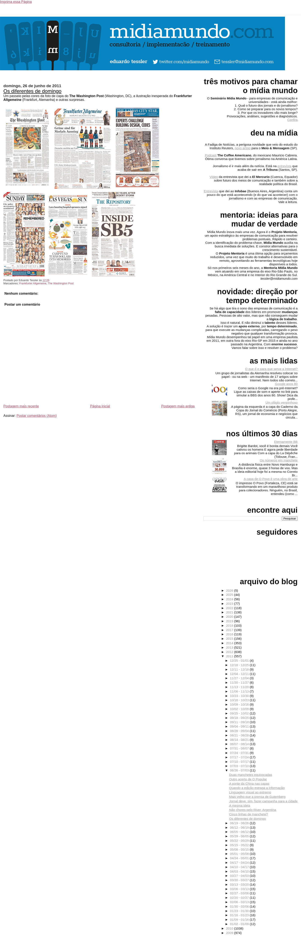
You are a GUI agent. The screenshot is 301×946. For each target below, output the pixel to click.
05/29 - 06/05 (240, 836)
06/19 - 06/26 (240, 823)
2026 (230, 590)
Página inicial (100, 406)
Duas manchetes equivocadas (250, 775)
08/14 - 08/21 (240, 739)
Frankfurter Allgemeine (32, 283)
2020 (230, 616)
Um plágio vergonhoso (282, 402)
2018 (230, 625)
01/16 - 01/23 (240, 915)
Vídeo (214, 177)
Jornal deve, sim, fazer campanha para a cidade (263, 801)
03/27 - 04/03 (240, 875)
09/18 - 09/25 (240, 718)
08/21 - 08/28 (240, 735)
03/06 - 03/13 (240, 889)
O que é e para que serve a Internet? (271, 369)
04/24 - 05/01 (240, 858)
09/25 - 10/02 (240, 713)
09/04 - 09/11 (240, 726)
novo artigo (243, 148)
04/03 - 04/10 (240, 871)
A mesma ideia (239, 805)
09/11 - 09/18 (240, 722)
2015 (230, 638)
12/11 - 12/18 (240, 669)
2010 (230, 928)
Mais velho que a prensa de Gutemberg (257, 796)
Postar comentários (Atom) (36, 415)
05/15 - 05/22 (240, 845)
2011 (230, 656)
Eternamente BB (286, 441)
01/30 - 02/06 (240, 906)
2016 (230, 634)
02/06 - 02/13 (240, 902)
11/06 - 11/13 (240, 691)
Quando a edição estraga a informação (257, 788)
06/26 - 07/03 (240, 770)
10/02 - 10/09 (240, 709)
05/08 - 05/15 (240, 849)
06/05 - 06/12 (240, 832)
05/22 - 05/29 (240, 840)
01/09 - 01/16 (240, 919)
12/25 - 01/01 (240, 660)
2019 (230, 621)
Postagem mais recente (21, 406)
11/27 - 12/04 (240, 678)
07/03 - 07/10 (240, 766)
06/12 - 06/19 (240, 827)
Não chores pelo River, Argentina (252, 810)
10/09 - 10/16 (240, 704)
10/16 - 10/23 (240, 700)
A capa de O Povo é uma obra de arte (271, 479)
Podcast (211, 155)
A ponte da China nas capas (249, 783)
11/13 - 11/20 (240, 687)
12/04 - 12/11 (240, 674)
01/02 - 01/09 (240, 924)
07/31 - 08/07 (240, 748)
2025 (230, 594)
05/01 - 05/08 (240, 853)
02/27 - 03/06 (240, 893)
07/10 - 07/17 (240, 761)
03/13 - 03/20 (240, 884)
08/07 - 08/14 (240, 744)
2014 (230, 643)
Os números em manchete (279, 460)
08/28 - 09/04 (240, 731)
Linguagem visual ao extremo (250, 792)
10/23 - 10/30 (240, 696)
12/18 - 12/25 (240, 665)
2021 (230, 612)
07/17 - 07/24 (240, 757)
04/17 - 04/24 (240, 862)
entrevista (284, 166)
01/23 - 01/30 (240, 911)
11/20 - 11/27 (240, 682)
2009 (230, 933)
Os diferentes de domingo (32, 91)
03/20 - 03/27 (240, 880)
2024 (230, 599)
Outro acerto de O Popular (248, 779)
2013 (230, 647)
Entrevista (211, 191)
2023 (230, 603)
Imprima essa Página (16, 2)
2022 (230, 608)
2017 (230, 630)
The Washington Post (61, 283)
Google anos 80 (286, 384)
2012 (230, 652)
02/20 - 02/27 (240, 897)
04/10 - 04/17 (240, 867)
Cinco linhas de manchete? (248, 814)
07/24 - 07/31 (240, 753)
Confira (292, 120)
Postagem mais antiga (178, 406)
